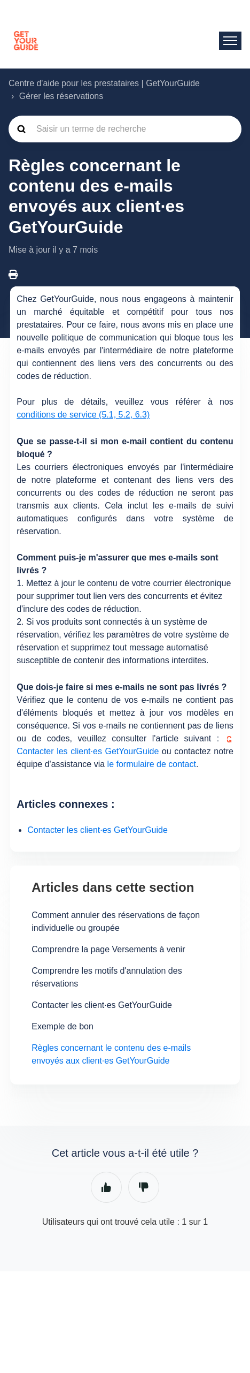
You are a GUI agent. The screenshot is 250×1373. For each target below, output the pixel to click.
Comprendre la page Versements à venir (108, 949)
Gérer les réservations (61, 96)
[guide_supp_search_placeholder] (125, 129)
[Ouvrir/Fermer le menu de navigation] (230, 41)
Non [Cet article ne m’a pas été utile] (143, 1187)
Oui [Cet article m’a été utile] (106, 1187)
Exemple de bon (62, 1026)
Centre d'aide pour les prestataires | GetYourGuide (104, 83)
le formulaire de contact (151, 764)
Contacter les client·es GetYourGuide (97, 830)
